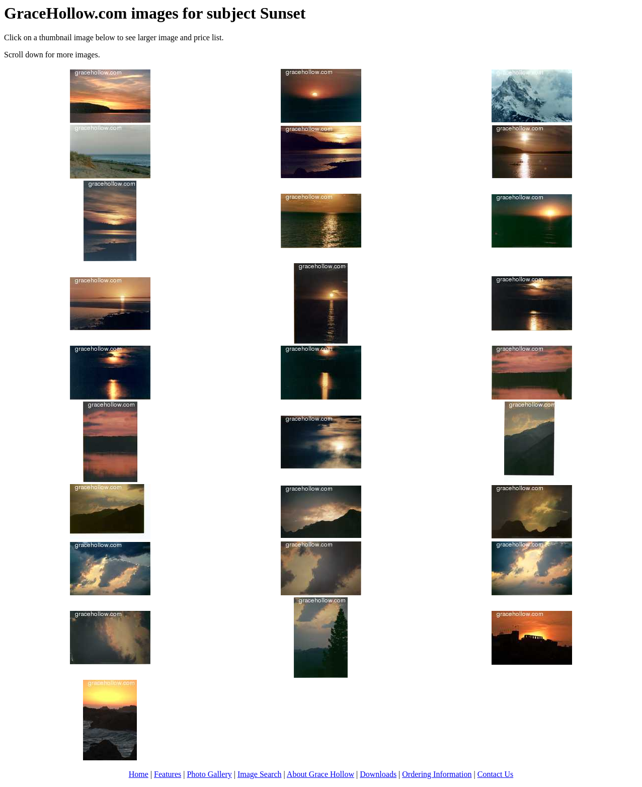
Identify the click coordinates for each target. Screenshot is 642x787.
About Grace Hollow (320, 774)
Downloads (378, 774)
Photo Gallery (209, 774)
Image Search (259, 774)
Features (167, 774)
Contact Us (495, 774)
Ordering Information (436, 774)
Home (138, 774)
